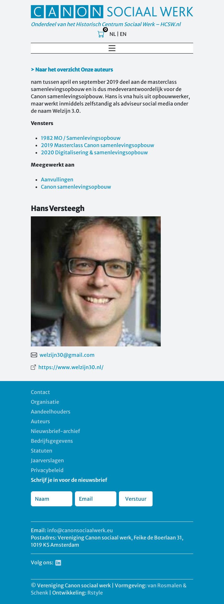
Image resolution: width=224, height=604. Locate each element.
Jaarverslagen (47, 460)
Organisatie (45, 402)
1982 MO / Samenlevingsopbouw (80, 138)
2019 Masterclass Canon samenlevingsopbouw (97, 145)
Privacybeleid (47, 470)
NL (112, 34)
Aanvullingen (57, 179)
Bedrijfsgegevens (52, 441)
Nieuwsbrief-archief (55, 431)
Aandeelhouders (50, 411)
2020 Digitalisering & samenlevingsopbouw (94, 152)
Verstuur (135, 499)
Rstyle (95, 593)
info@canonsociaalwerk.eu (80, 530)
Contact (40, 392)
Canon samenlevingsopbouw (76, 187)
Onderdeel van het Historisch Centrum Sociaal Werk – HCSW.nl (106, 24)
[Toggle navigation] (112, 48)
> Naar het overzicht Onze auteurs (72, 69)
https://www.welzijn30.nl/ (71, 367)
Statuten (41, 450)
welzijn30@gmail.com (67, 355)
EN (123, 34)
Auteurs (40, 421)
